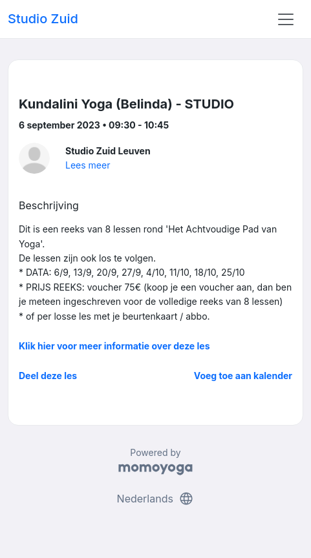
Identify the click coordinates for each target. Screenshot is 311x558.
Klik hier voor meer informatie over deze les (114, 345)
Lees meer (87, 165)
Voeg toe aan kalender (243, 375)
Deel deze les (48, 375)
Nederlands (156, 498)
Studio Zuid (43, 18)
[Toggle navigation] (285, 19)
